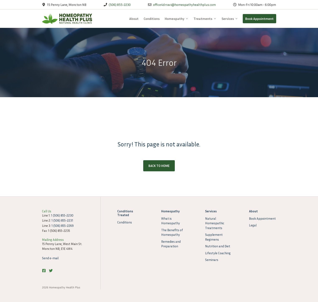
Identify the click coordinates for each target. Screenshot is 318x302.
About (134, 19)
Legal (253, 225)
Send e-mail (50, 258)
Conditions (152, 19)
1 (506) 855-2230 (62, 215)
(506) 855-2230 (120, 5)
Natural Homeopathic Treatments (214, 223)
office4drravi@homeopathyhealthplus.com (184, 5)
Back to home (159, 166)
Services (231, 19)
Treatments (206, 19)
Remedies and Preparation (171, 244)
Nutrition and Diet (217, 246)
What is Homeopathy (170, 221)
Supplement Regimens (214, 237)
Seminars (211, 260)
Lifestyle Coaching (218, 253)
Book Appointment (259, 19)
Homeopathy (178, 19)
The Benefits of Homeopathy (172, 232)
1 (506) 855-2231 (62, 220)
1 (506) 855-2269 (62, 225)
